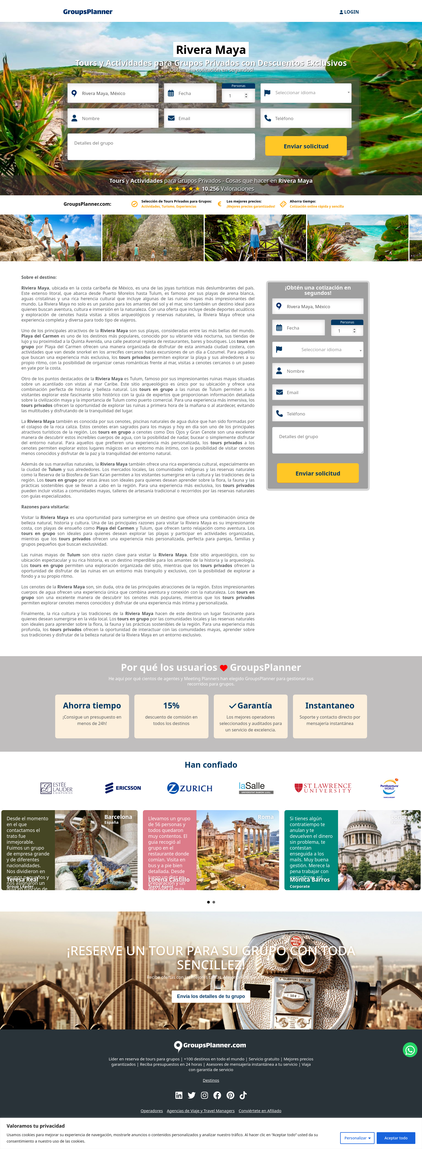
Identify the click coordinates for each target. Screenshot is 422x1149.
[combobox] (306, 93)
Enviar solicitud (306, 146)
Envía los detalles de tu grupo (211, 996)
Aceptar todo (396, 1137)
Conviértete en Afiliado (260, 1110)
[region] (211, 1133)
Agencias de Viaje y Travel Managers (201, 1110)
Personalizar (355, 1137)
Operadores (151, 1110)
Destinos (211, 1080)
